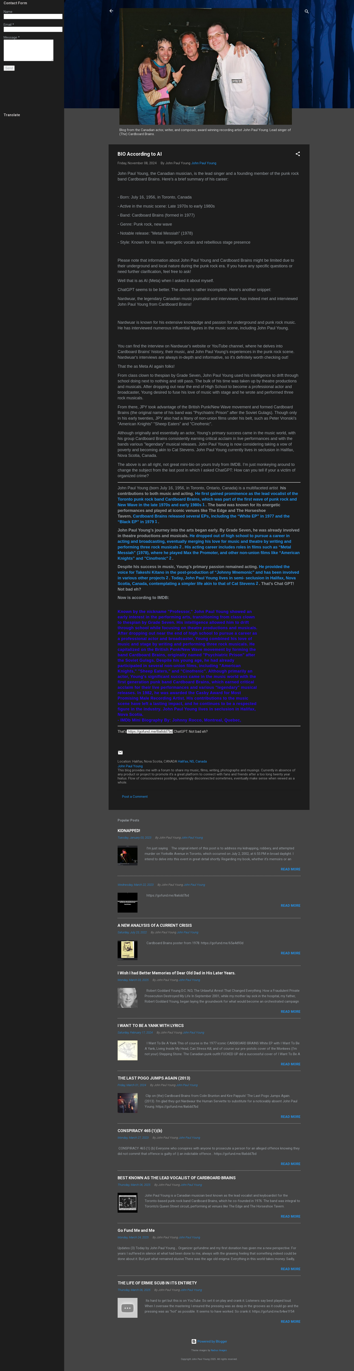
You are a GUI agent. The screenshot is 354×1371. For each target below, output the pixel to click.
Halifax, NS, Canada (192, 761)
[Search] (307, 12)
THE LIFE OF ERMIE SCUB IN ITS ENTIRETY (157, 1283)
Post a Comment (135, 797)
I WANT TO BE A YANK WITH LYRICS (151, 1025)
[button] (297, 154)
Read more (290, 869)
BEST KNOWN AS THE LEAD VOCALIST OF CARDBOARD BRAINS (177, 1177)
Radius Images (219, 1350)
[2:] (180, 547)
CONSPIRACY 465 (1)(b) (140, 1130)
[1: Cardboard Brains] (204, 505)
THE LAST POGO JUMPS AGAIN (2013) (154, 1078)
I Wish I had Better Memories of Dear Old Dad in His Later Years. (176, 973)
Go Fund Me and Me (136, 1230)
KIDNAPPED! (129, 830)
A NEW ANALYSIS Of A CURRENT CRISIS (155, 925)
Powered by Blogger (209, 1341)
